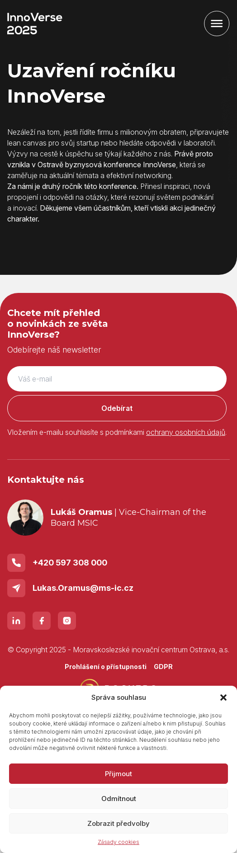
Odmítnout (118, 798)
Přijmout (118, 773)
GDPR (163, 666)
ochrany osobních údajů (185, 432)
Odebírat (117, 408)
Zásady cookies (118, 842)
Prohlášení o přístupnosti (106, 666)
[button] (223, 697)
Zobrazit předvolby (118, 823)
